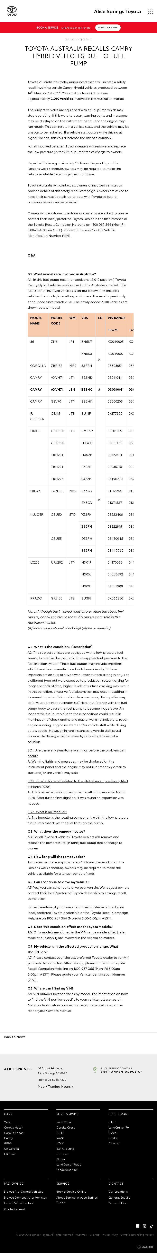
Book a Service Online (71, 1191)
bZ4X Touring (65, 1148)
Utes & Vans (119, 1114)
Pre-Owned (14, 1183)
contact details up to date (63, 196)
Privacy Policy (110, 1234)
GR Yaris (9, 1154)
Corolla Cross (65, 1127)
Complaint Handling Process (137, 1234)
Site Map (95, 1234)
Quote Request (14, 1209)
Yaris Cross (63, 1122)
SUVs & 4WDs (67, 1114)
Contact (116, 1183)
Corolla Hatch (13, 1127)
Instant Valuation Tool (19, 1203)
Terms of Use (118, 1203)
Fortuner (62, 1154)
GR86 (8, 1143)
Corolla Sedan (14, 1132)
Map (41, 1086)
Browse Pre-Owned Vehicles (23, 1191)
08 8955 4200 (57, 1079)
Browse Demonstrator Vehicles (25, 1197)
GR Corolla (11, 1148)
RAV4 (59, 1138)
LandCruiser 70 (119, 1127)
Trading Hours (59, 1086)
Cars (8, 1114)
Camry (8, 1138)
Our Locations (118, 1191)
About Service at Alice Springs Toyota (77, 1199)
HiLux (112, 1122)
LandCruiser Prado (68, 1164)
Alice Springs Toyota (117, 11)
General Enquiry (119, 1197)
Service (63, 1183)
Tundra (113, 1138)
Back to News (14, 1036)
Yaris (7, 1122)
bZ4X (60, 1143)
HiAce (113, 1132)
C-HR (59, 1132)
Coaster (114, 1143)
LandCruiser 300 (67, 1170)
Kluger (60, 1159)
